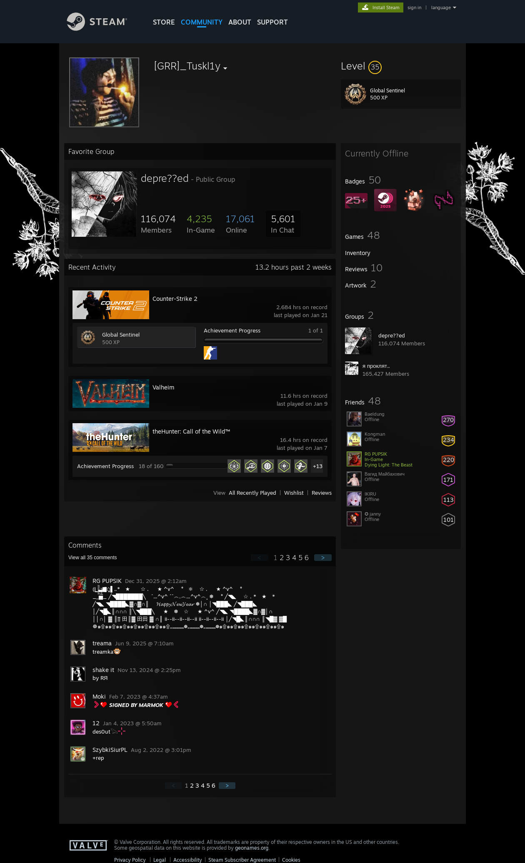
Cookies (291, 860)
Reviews (322, 492)
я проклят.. (376, 365)
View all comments (92, 557)
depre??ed (391, 335)
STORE (164, 22)
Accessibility (187, 860)
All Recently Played (252, 492)
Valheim (163, 387)
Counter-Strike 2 (175, 298)
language (441, 7)
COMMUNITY (201, 22)
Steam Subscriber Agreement (242, 860)
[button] (401, 65)
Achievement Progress (232, 330)
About (239, 22)
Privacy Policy (130, 860)
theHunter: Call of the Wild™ (191, 431)
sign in (414, 7)
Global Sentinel (121, 334)
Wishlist (294, 492)
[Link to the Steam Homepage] (103, 28)
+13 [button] (317, 466)
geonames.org (251, 848)
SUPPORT (272, 22)
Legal (159, 860)
